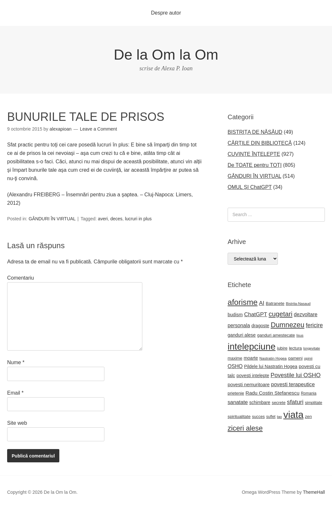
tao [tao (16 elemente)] (279, 417)
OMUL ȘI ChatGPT (250, 187)
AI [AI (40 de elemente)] (261, 303)
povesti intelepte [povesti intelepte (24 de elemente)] (252, 375)
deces (116, 218)
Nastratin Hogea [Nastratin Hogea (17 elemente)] (273, 358)
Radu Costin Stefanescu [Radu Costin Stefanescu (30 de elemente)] (272, 393)
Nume (15, 362)
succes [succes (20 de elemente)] (258, 416)
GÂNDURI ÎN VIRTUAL (52, 218)
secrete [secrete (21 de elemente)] (278, 402)
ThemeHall (314, 492)
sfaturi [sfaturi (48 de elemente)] (295, 402)
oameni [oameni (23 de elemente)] (295, 358)
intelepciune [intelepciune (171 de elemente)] (252, 346)
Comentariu (20, 278)
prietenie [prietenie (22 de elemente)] (236, 393)
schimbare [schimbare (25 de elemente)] (259, 402)
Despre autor (166, 13)
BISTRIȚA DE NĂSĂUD (255, 132)
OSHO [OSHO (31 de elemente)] (235, 366)
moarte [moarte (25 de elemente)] (251, 358)
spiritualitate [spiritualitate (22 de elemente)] (239, 416)
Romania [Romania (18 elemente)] (308, 393)
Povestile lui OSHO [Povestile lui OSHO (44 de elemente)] (296, 375)
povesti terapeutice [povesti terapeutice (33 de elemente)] (293, 384)
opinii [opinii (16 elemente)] (308, 358)
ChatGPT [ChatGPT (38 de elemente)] (255, 314)
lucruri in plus (138, 218)
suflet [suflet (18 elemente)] (271, 416)
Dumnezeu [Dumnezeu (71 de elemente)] (287, 325)
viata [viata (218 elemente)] (293, 414)
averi (103, 218)
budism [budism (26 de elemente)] (235, 314)
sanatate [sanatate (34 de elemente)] (238, 402)
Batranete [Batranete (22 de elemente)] (275, 303)
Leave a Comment (98, 129)
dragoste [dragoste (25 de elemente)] (260, 325)
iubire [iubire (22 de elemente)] (282, 348)
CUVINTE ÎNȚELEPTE (254, 154)
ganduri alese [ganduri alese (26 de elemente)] (242, 335)
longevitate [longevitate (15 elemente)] (311, 348)
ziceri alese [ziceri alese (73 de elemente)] (245, 428)
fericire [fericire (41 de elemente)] (314, 325)
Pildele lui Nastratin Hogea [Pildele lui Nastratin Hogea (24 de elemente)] (270, 366)
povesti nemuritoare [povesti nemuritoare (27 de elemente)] (249, 384)
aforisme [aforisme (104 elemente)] (242, 302)
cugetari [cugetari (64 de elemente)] (280, 314)
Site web (17, 423)
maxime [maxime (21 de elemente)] (235, 358)
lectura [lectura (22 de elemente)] (295, 348)
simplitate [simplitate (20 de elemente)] (313, 402)
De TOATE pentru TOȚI (255, 165)
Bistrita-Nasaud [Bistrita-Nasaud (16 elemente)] (298, 304)
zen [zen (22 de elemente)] (308, 416)
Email (15, 393)
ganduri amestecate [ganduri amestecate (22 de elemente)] (276, 335)
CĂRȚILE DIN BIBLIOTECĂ (260, 143)
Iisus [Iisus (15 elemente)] (299, 335)
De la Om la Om (166, 54)
